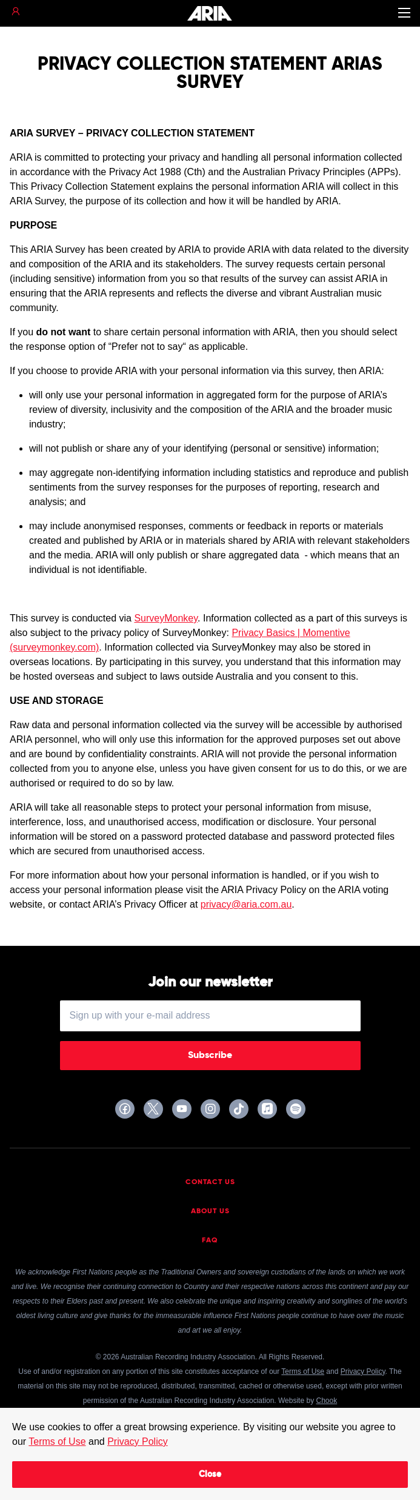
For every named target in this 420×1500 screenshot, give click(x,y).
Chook (326, 1400)
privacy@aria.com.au (246, 904)
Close (210, 1474)
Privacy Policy (137, 1441)
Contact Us (210, 1182)
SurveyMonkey (166, 618)
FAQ (210, 1240)
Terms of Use (56, 1441)
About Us (210, 1211)
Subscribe (210, 1055)
